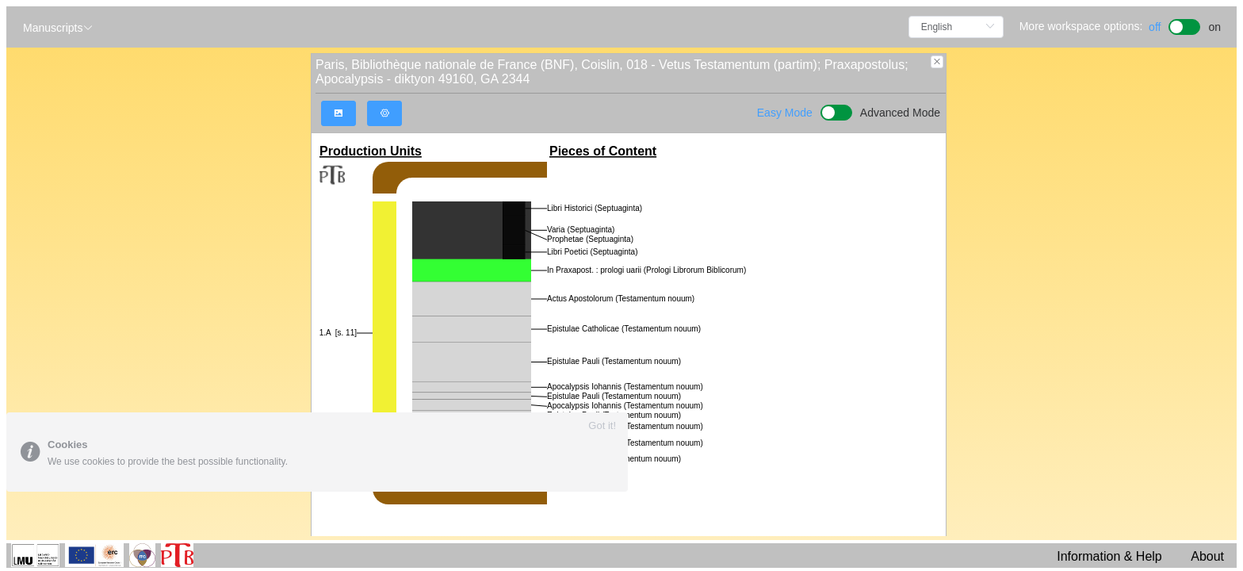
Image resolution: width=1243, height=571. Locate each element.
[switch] (1185, 25)
